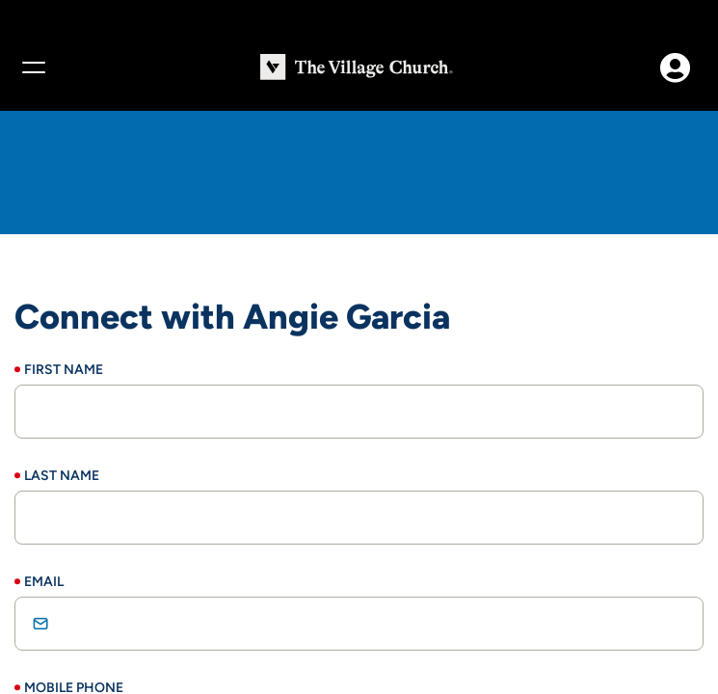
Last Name (61, 475)
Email (44, 582)
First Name (63, 369)
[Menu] (33, 67)
